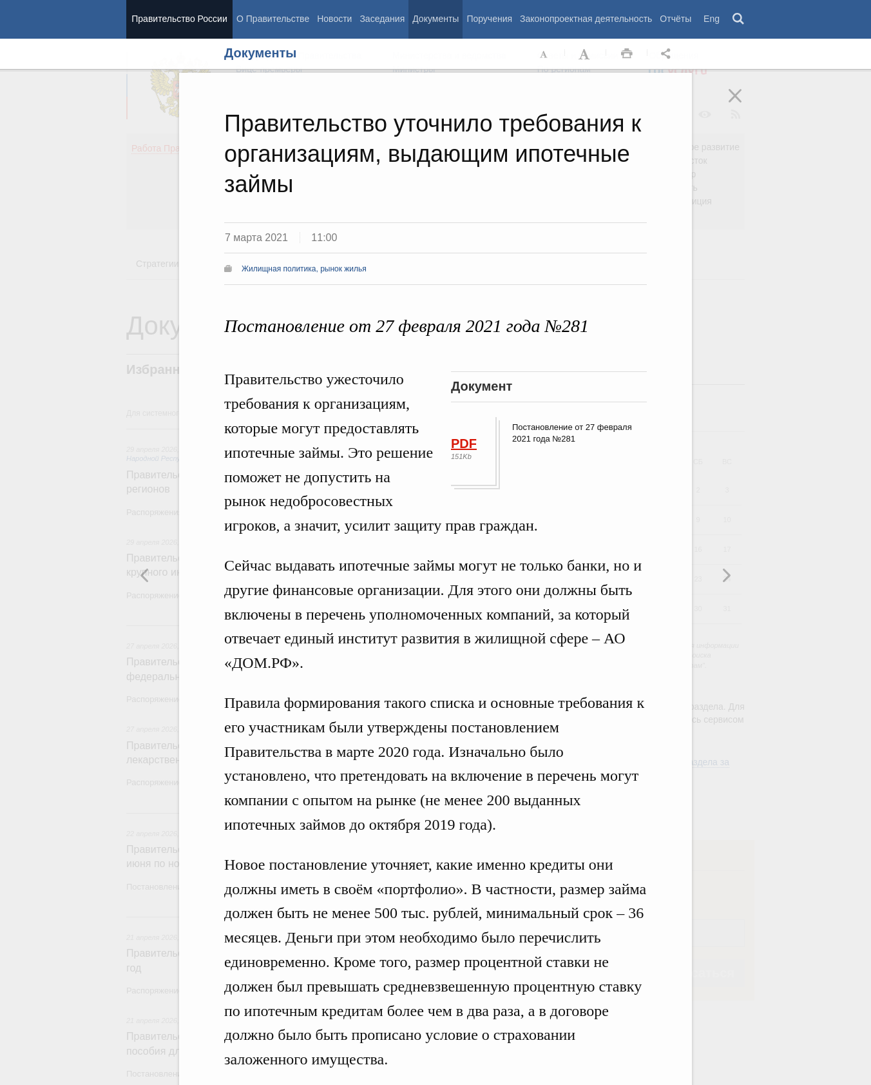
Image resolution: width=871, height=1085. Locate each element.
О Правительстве (272, 19)
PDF (464, 443)
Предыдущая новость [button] (726, 575)
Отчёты (675, 19)
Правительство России (179, 19)
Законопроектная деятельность (586, 19)
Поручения (489, 19)
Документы (435, 19)
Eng (712, 19)
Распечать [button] (626, 54)
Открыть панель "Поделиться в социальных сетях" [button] (668, 54)
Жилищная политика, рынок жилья (304, 268)
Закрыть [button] (744, 104)
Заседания (382, 19)
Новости (334, 19)
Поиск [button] (738, 19)
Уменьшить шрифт (544, 54)
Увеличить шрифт (585, 54)
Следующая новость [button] (145, 575)
